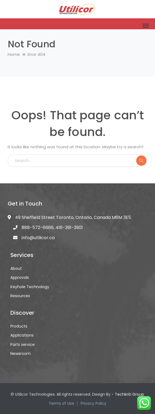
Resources (20, 296)
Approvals (19, 277)
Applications (22, 335)
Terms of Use (61, 403)
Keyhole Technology (29, 286)
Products (18, 326)
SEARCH (141, 160)
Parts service (22, 344)
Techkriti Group (129, 394)
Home (14, 54)
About (16, 268)
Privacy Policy (93, 403)
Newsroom (20, 353)
